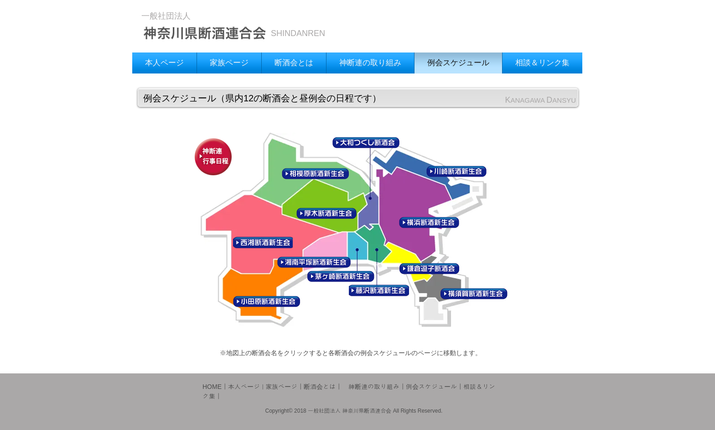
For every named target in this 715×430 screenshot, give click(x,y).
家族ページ (281, 386)
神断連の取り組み (373, 386)
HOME (212, 386)
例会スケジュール (431, 386)
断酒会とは (320, 386)
